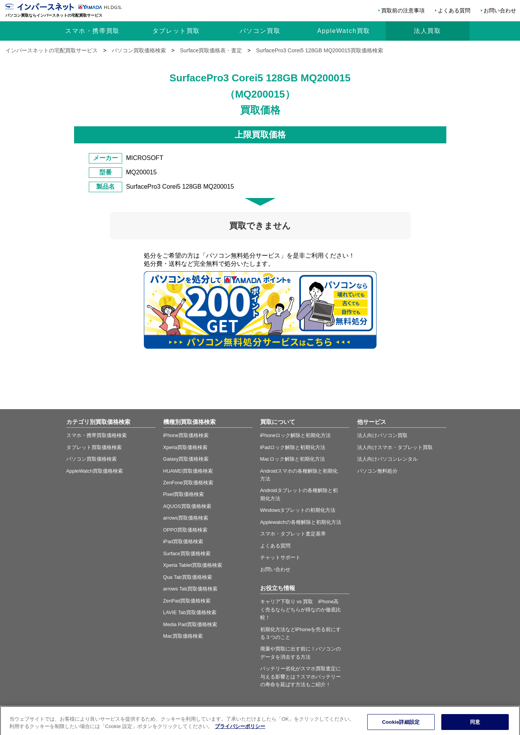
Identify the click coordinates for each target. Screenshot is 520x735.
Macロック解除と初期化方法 (292, 459)
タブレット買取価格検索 (94, 447)
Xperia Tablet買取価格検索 (192, 565)
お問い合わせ (500, 10)
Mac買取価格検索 (183, 636)
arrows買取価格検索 (185, 518)
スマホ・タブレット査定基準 (293, 534)
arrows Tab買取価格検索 (190, 589)
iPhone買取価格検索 (186, 435)
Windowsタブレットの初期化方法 (298, 510)
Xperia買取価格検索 (185, 447)
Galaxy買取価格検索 (186, 459)
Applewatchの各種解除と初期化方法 (300, 522)
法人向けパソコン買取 (382, 435)
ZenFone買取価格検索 (188, 482)
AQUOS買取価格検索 (187, 506)
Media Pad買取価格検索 (190, 624)
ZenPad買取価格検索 (187, 601)
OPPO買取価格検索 (185, 530)
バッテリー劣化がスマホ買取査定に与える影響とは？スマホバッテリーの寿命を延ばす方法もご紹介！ (300, 676)
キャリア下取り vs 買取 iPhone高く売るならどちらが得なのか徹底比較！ (300, 609)
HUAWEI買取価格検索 (188, 471)
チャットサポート (280, 557)
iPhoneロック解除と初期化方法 (295, 435)
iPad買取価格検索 (183, 541)
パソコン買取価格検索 (91, 459)
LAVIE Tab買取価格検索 (189, 612)
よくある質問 (454, 10)
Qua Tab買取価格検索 (187, 577)
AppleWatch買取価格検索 (94, 471)
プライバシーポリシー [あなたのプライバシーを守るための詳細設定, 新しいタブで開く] (240, 731)
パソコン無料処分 (377, 471)
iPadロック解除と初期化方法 (293, 447)
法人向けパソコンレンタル (387, 459)
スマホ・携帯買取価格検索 (96, 435)
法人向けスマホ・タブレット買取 (395, 447)
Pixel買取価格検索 (183, 494)
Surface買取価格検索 (187, 553)
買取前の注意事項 (403, 10)
